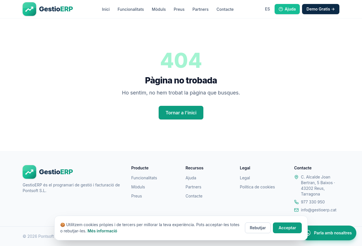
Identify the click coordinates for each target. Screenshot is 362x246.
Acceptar (287, 227)
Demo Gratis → (321, 9)
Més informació (102, 230)
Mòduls (159, 9)
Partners (201, 9)
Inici (105, 9)
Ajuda (287, 9)
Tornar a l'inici (180, 112)
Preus (179, 9)
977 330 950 (313, 201)
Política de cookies (257, 186)
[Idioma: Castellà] (267, 9)
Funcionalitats (131, 9)
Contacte (225, 9)
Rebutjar (258, 227)
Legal (245, 177)
